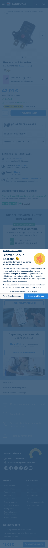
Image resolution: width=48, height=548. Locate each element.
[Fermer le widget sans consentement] (12, 251)
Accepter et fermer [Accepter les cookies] (36, 296)
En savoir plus (35, 287)
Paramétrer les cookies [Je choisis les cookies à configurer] (12, 296)
